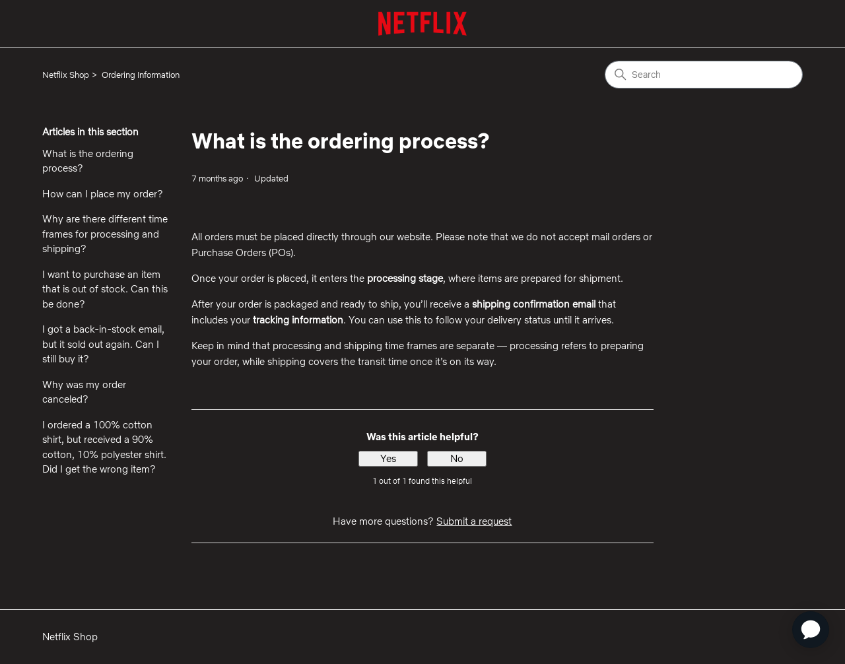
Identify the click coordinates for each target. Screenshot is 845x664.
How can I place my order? (102, 193)
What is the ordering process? (87, 161)
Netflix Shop (65, 74)
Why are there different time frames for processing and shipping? (105, 234)
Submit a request (474, 521)
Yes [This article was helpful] (388, 458)
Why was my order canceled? (84, 392)
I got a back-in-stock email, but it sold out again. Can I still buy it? (103, 344)
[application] (810, 629)
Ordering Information (141, 74)
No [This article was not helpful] (456, 458)
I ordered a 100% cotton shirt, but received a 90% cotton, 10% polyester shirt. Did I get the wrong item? (104, 447)
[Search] (703, 74)
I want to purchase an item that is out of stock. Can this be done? (105, 289)
